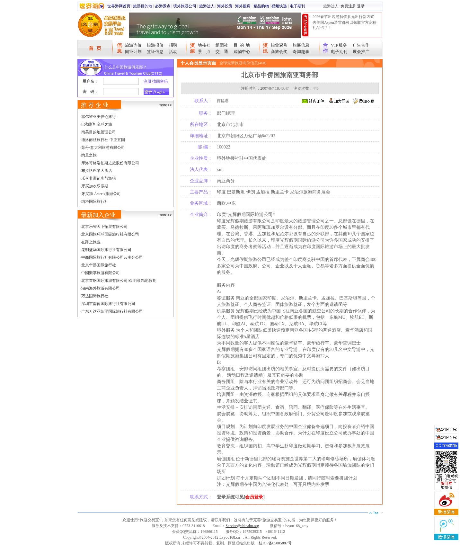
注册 (147, 81)
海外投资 (225, 6)
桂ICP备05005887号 (275, 543)
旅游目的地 (142, 6)
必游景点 (163, 6)
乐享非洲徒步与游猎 (98, 178)
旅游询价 (133, 45)
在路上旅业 (91, 242)
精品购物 (261, 6)
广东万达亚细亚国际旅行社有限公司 (112, 311)
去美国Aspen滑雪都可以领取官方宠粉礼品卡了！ (344, 25)
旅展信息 (301, 45)
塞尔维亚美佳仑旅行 (98, 116)
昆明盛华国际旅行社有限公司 (106, 249)
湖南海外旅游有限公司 (100, 288)
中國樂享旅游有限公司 (100, 273)
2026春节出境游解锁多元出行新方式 (343, 16)
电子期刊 (297, 6)
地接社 (204, 45)
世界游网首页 (118, 6)
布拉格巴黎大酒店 (96, 170)
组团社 (222, 45)
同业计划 (133, 51)
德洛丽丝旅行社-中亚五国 (103, 140)
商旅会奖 (279, 51)
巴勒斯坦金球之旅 (96, 124)
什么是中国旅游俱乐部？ (125, 67)
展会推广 (361, 51)
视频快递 (279, 6)
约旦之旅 (89, 155)
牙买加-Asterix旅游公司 (101, 194)
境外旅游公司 (184, 6)
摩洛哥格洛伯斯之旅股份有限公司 (110, 163)
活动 (173, 51)
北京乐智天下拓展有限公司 (104, 226)
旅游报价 (155, 45)
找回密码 (160, 81)
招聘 (173, 45)
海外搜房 (243, 6)
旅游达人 (207, 6)
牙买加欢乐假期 (94, 186)
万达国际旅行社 (94, 296)
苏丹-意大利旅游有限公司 (103, 147)
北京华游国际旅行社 (98, 265)
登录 (361, 6)
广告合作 (361, 45)
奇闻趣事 (301, 51)
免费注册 (348, 6)
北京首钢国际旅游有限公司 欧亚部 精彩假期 (118, 280)
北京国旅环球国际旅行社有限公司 (110, 234)
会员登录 (254, 497)
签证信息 (155, 51)
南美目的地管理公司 (98, 132)
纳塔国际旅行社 (94, 201)
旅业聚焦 (279, 45)
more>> (165, 105)
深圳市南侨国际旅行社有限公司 (108, 303)
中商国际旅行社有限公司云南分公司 (112, 257)
